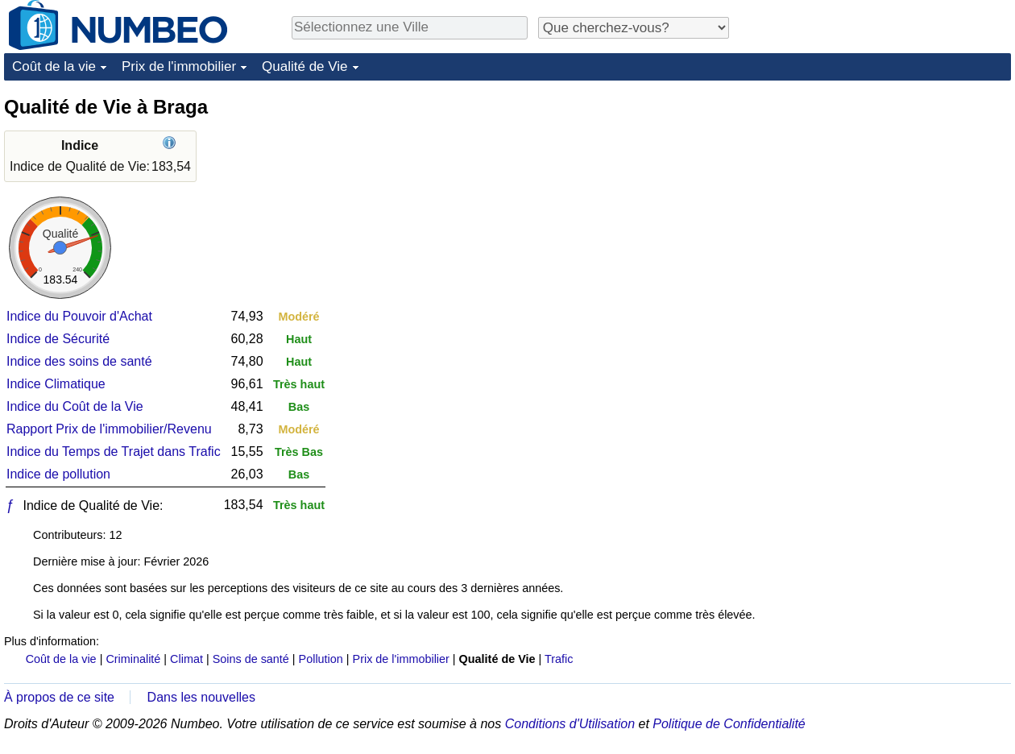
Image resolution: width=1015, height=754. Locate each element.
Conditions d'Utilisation (570, 724)
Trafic (559, 658)
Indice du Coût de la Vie (74, 406)
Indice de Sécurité (58, 339)
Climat (186, 658)
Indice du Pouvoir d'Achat (79, 316)
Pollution (321, 658)
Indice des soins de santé (79, 361)
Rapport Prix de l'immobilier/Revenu (109, 429)
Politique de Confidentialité (728, 724)
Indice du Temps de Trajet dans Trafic (113, 451)
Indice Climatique (56, 384)
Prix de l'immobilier (179, 66)
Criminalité (133, 658)
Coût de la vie (54, 66)
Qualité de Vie (304, 66)
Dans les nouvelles (201, 697)
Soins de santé (251, 658)
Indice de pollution (58, 474)
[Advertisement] (828, 336)
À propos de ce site (59, 697)
